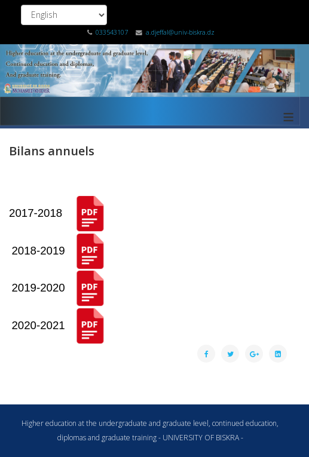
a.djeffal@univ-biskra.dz (180, 32)
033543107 (112, 32)
